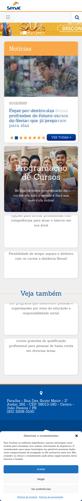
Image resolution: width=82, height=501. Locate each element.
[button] (76, 436)
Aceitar (41, 469)
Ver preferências (41, 489)
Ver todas (61, 137)
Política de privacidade (51, 497)
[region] (41, 24)
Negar (41, 479)
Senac (14, 6)
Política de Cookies (27, 497)
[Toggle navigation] (8, 17)
